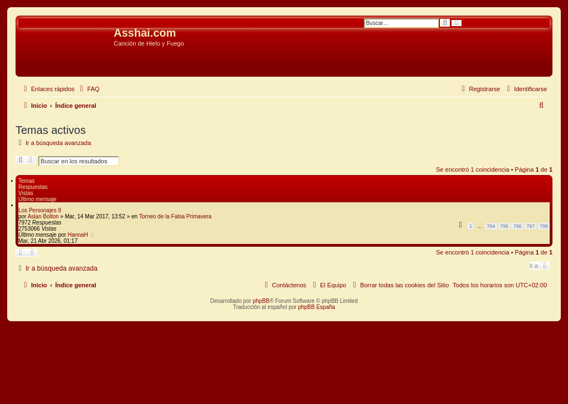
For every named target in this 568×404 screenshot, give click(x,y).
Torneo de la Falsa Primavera (175, 216)
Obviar (27, 60)
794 (491, 226)
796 (517, 226)
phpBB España (316, 307)
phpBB (261, 301)
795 (504, 226)
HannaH (78, 235)
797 (530, 226)
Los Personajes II (39, 210)
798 (544, 226)
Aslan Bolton (43, 216)
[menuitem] (88, 89)
